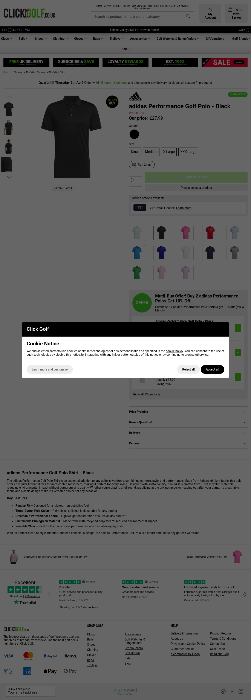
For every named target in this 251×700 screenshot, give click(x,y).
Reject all (188, 369)
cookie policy (174, 351)
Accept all (212, 369)
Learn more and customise (50, 369)
